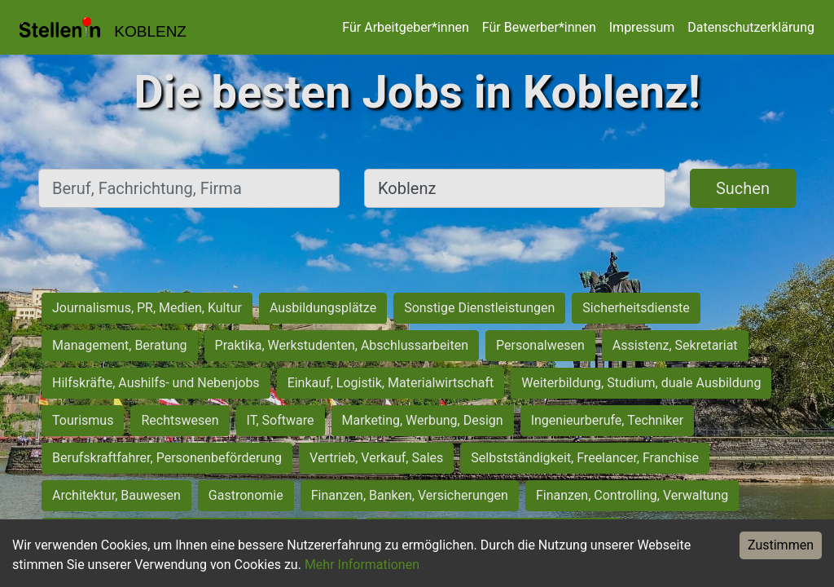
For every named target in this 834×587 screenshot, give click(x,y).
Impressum (642, 27)
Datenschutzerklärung (750, 27)
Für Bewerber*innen (539, 27)
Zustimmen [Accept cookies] (781, 545)
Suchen (743, 188)
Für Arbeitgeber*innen (405, 27)
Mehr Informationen (362, 564)
